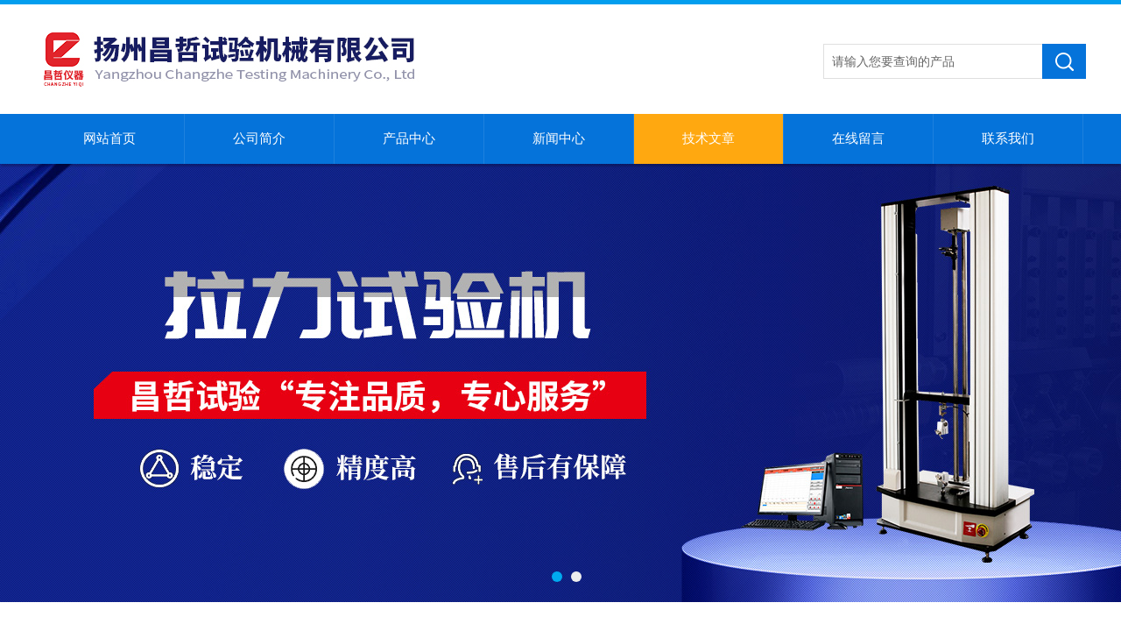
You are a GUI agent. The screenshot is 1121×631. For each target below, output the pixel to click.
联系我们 (1008, 138)
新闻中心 (558, 138)
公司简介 (259, 138)
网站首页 (109, 138)
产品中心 (409, 138)
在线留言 (858, 138)
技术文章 (708, 138)
